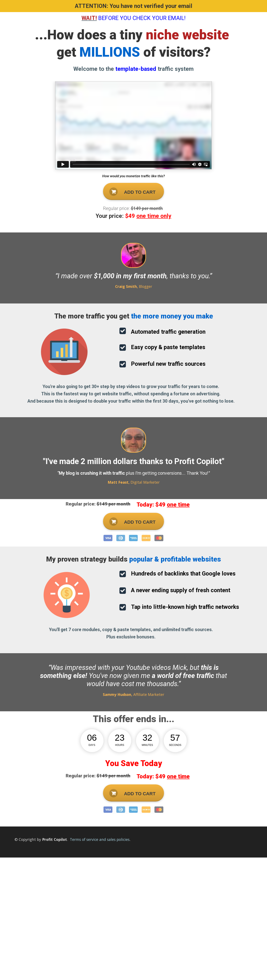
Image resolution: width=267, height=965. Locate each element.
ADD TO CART (132, 191)
